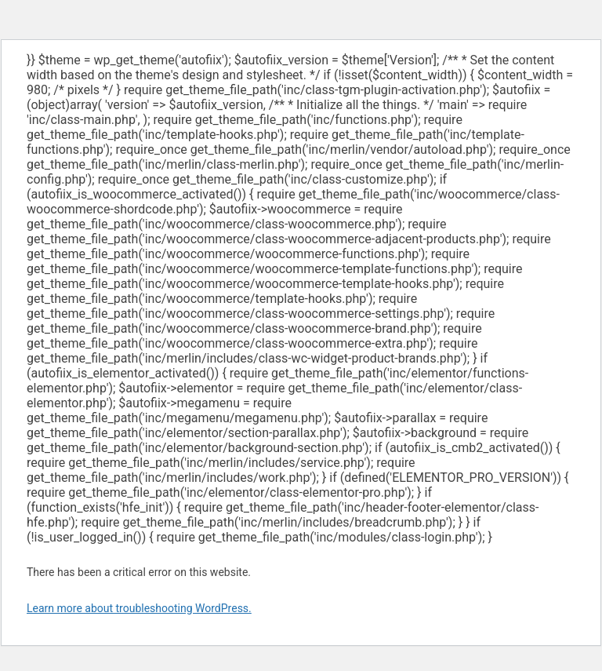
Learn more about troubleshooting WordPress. (139, 608)
